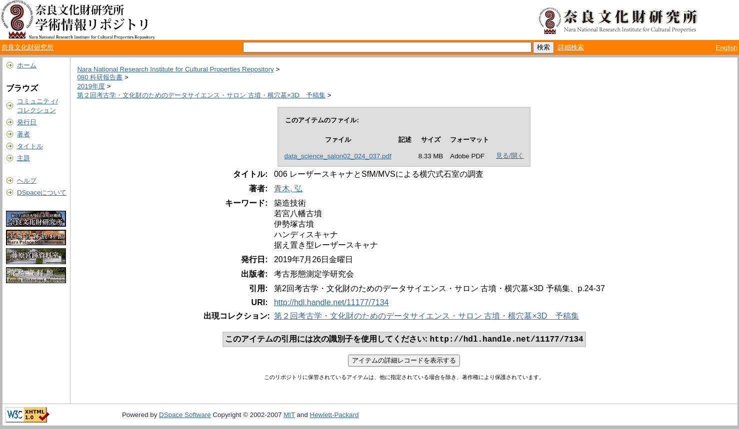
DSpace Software (185, 416)
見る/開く (510, 155)
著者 (23, 134)
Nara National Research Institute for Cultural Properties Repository (175, 69)
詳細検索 (571, 47)
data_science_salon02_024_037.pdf (337, 156)
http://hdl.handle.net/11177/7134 (331, 302)
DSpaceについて (41, 192)
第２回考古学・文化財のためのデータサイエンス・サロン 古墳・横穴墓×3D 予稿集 (201, 95)
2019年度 (91, 86)
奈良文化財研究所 (28, 47)
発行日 (26, 122)
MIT (289, 416)
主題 (23, 158)
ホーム (26, 65)
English (727, 47)
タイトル (30, 146)
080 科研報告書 (99, 77)
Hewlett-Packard (334, 416)
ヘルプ (26, 180)
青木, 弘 (288, 188)
